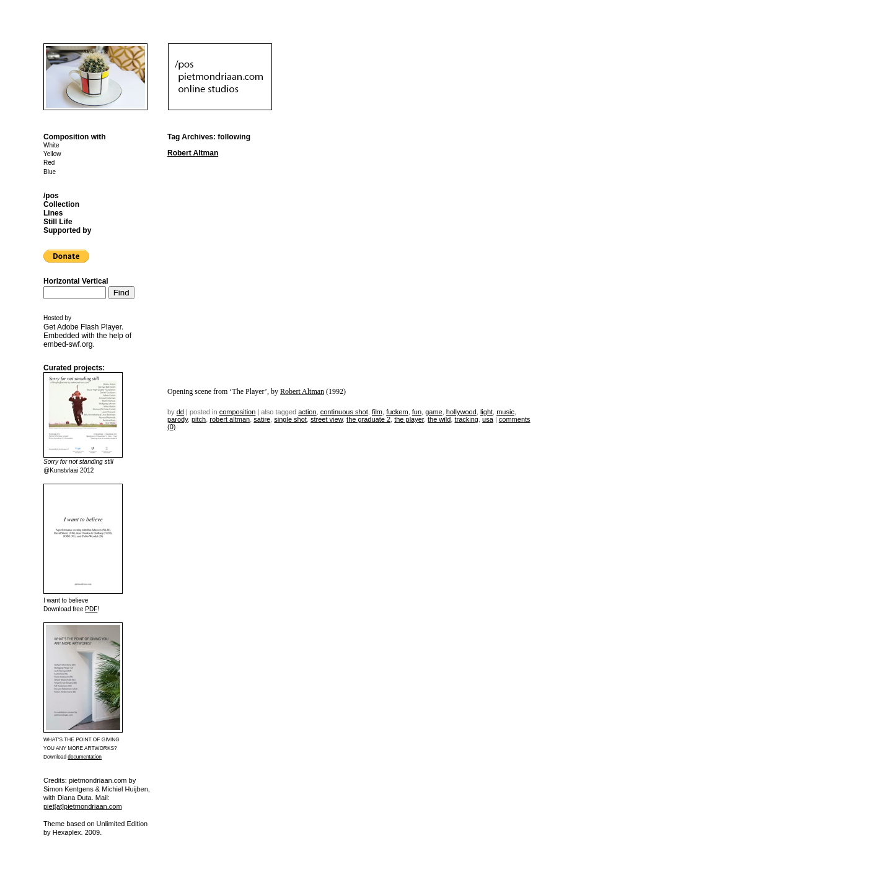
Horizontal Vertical (75, 281)
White (51, 145)
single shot (290, 419)
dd (180, 412)
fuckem (397, 412)
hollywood (461, 412)
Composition (237, 412)
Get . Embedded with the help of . (87, 336)
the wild (439, 419)
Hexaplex (67, 832)
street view (326, 419)
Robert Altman (192, 153)
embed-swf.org (67, 344)
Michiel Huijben (125, 789)
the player (409, 419)
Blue (49, 171)
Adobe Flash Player (89, 327)
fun (416, 412)
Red (49, 162)
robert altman (229, 419)
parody (177, 419)
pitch (199, 419)
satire (261, 419)
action (307, 412)
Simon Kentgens (68, 789)
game (433, 412)
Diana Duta (75, 797)
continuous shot (344, 412)
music (505, 412)
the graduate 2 (368, 419)
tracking (466, 419)
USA (487, 419)
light (486, 412)
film (377, 412)
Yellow (52, 153)
